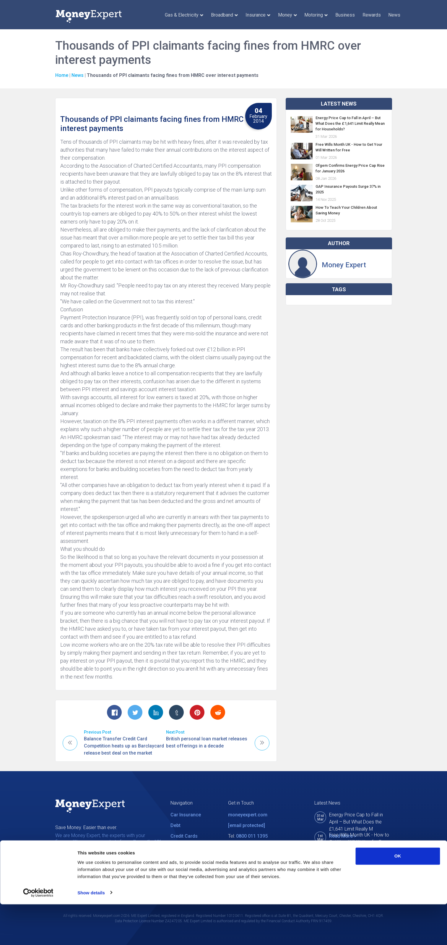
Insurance (258, 15)
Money (287, 15)
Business (345, 15)
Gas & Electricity (184, 15)
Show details (91, 933)
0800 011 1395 (252, 836)
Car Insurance (185, 815)
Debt (175, 825)
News (394, 15)
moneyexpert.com (247, 815)
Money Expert (344, 265)
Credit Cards (184, 836)
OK (397, 896)
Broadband (224, 15)
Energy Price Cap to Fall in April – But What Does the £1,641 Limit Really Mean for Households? (350, 123)
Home (61, 75)
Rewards (372, 15)
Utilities (178, 846)
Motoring (316, 15)
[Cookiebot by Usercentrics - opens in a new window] (38, 933)
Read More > (343, 849)
